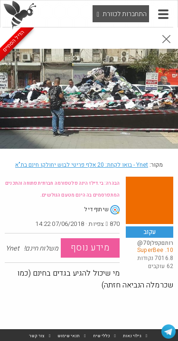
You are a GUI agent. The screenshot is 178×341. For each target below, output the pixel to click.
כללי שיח (101, 336)
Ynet (81, 165)
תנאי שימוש (68, 336)
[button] (163, 14)
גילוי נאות (132, 336)
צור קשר (37, 336)
